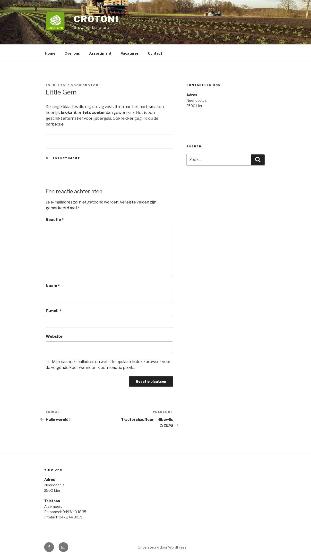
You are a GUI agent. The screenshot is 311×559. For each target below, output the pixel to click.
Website (54, 336)
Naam (53, 285)
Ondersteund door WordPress (162, 547)
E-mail (53, 311)
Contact (155, 53)
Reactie (55, 219)
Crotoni (96, 19)
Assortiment (100, 53)
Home (50, 53)
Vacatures (130, 53)
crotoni (91, 85)
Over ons (72, 53)
